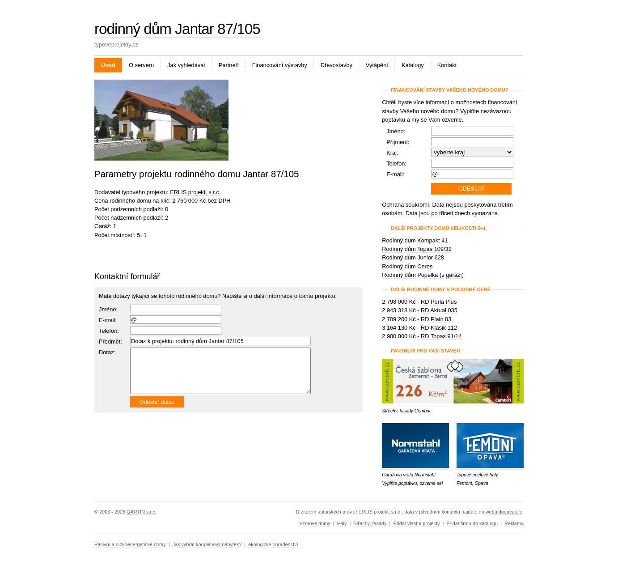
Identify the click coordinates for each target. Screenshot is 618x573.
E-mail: (108, 320)
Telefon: (396, 163)
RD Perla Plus (439, 301)
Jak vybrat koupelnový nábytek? (207, 544)
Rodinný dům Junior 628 (413, 257)
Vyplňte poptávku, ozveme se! (412, 483)
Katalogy (413, 65)
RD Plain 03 (436, 319)
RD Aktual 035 (439, 310)
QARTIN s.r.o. (142, 511)
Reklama (514, 523)
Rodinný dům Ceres (407, 266)
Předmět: (110, 341)
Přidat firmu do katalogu (472, 523)
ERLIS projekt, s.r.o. (195, 192)
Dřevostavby (336, 65)
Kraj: (392, 152)
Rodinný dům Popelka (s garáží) (423, 275)
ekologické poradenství (273, 544)
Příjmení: (397, 142)
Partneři (229, 65)
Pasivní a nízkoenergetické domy (130, 544)
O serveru (141, 65)
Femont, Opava (472, 483)
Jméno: (108, 309)
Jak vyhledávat (186, 65)
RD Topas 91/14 (441, 336)
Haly (342, 523)
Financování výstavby (279, 65)
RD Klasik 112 (439, 327)
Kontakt (447, 65)
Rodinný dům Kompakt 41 (415, 240)
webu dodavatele (504, 511)
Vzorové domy (314, 523)
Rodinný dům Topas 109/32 (417, 249)
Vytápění (377, 65)
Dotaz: (107, 352)
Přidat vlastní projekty (416, 523)
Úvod (108, 65)
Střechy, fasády (369, 523)
